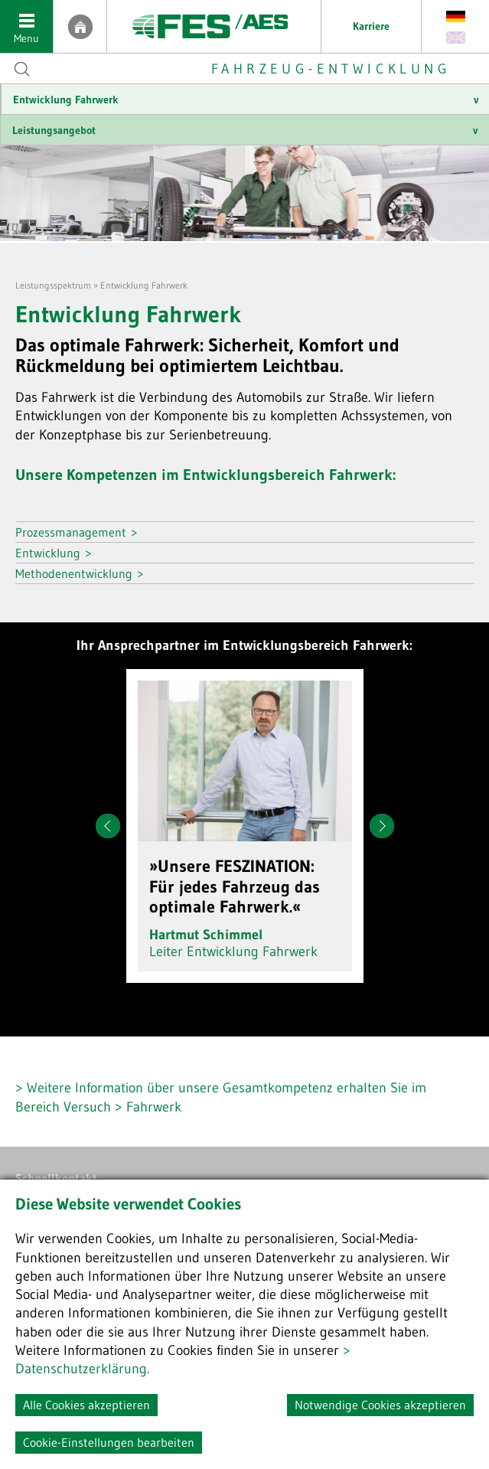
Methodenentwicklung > (79, 573)
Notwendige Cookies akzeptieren (380, 1404)
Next (382, 826)
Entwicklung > (53, 552)
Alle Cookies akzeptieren (86, 1404)
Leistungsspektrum (53, 285)
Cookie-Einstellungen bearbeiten (108, 1442)
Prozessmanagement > (76, 532)
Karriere (371, 26)
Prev (108, 826)
